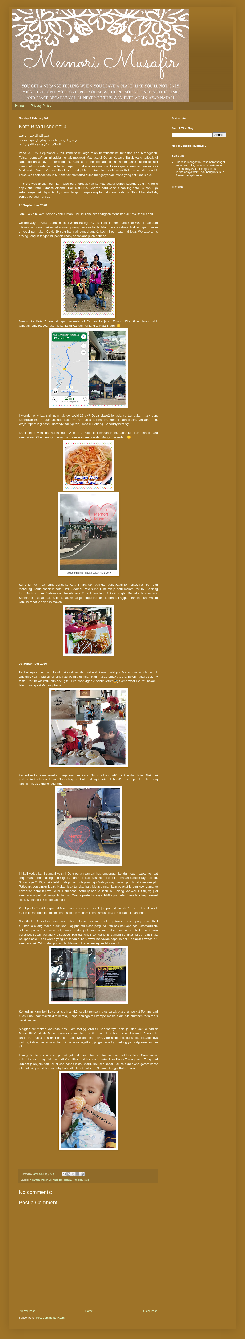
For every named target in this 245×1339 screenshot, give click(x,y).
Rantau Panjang (73, 1179)
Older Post (150, 1311)
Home (19, 106)
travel (87, 1179)
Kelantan (35, 1179)
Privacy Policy (41, 106)
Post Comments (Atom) (50, 1317)
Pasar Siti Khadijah (51, 1179)
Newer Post (27, 1311)
